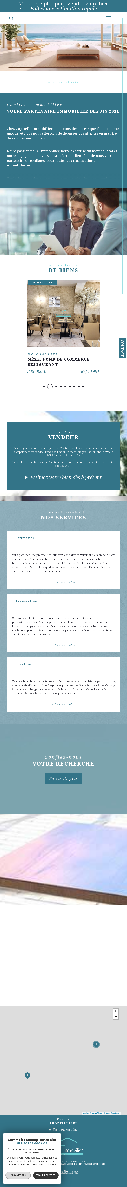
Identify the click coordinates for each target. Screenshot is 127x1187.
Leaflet (86, 1113)
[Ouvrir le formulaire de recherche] (11, 18)
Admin (70, 1164)
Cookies (101, 1165)
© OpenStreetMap (112, 1113)
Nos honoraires (29, 1164)
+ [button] (116, 1011)
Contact (122, 348)
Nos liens (78, 1164)
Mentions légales (58, 1164)
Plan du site (42, 1164)
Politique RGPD (90, 1164)
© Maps (96, 1113)
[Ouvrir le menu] (108, 18)
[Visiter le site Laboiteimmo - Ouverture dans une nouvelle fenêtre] (63, 1176)
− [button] (116, 1017)
